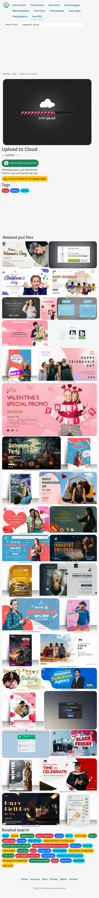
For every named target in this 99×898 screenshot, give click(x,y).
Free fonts (54, 5)
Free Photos (37, 5)
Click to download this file (20, 163)
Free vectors (19, 5)
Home (6, 73)
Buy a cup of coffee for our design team (25, 178)
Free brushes (57, 10)
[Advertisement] (49, 51)
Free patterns (20, 16)
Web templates (21, 10)
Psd (14, 73)
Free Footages (72, 5)
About (63, 879)
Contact (73, 879)
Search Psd (11, 24)
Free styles (75, 10)
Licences (35, 879)
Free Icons (39, 10)
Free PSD (37, 16)
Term (45, 879)
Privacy (54, 879)
